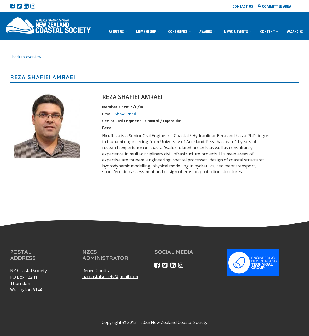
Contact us (242, 6)
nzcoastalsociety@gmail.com (110, 276)
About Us (116, 31)
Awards (205, 31)
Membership (146, 31)
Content (267, 31)
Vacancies (295, 31)
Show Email (125, 113)
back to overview (26, 56)
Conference (177, 31)
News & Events (236, 31)
